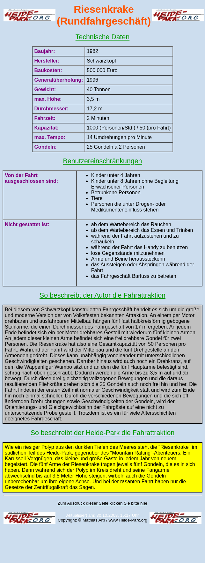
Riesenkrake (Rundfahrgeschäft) (104, 15)
